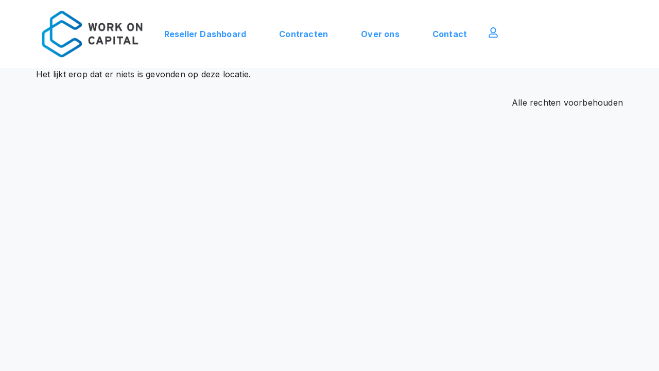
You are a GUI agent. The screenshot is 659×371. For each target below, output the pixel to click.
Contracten (303, 34)
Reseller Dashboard (205, 34)
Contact (449, 34)
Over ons (380, 34)
